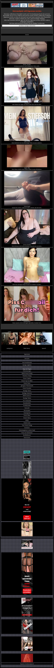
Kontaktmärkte (27, 403)
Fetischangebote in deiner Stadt (27, 430)
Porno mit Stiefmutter (27, 432)
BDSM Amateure (27, 395)
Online (9, 338)
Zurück (27, 34)
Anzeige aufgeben (27, 365)
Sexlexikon (27, 427)
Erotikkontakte (27, 405)
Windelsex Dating (27, 376)
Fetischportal (27, 413)
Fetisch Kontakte (27, 388)
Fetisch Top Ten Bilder (27, 380)
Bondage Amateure (27, 393)
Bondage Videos (27, 390)
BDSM (27, 420)
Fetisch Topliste (27, 378)
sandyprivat (9, 348)
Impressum (27, 354)
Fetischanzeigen (27, 371)
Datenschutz (27, 437)
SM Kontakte (27, 410)
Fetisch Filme (27, 415)
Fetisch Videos (27, 418)
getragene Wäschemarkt (27, 385)
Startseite (27, 358)
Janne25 (44, 348)
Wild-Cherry (27, 348)
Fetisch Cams (27, 422)
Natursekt (27, 408)
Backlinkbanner (27, 435)
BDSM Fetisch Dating (27, 373)
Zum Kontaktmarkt (27, 362)
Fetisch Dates (27, 383)
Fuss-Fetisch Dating (27, 425)
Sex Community (27, 400)
